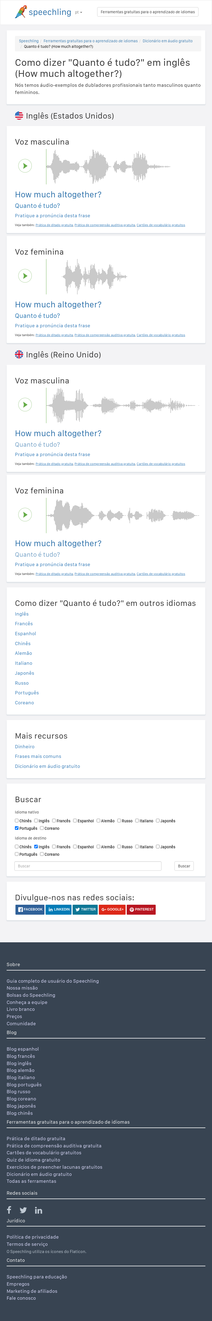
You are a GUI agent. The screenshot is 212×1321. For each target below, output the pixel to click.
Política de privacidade (33, 1237)
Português (27, 692)
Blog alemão (21, 1070)
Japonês (24, 673)
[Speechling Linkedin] (42, 1211)
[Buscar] (87, 866)
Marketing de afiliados (32, 1291)
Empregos (18, 1284)
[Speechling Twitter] (26, 1211)
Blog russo (18, 1091)
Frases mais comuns (38, 756)
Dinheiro (25, 746)
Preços (14, 1016)
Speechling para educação (37, 1277)
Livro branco (21, 1009)
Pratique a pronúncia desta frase (52, 215)
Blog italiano (21, 1077)
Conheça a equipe (27, 1002)
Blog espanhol (23, 1049)
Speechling (29, 41)
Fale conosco (21, 1298)
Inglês (22, 614)
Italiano (23, 663)
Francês (24, 623)
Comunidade (21, 1023)
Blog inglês (19, 1063)
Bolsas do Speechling (31, 995)
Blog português (24, 1084)
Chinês (23, 643)
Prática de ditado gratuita (36, 1138)
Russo (22, 683)
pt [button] (78, 12)
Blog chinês (20, 1113)
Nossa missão (22, 988)
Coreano (24, 702)
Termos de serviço (27, 1244)
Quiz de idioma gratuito (33, 1160)
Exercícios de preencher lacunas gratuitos (54, 1167)
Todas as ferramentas (31, 1181)
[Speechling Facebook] (12, 1211)
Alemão (23, 653)
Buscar (184, 866)
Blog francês (21, 1056)
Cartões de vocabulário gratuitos (44, 1152)
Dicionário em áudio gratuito (168, 41)
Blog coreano (21, 1099)
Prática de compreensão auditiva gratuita (54, 1146)
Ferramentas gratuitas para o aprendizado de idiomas (148, 12)
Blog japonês (21, 1106)
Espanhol (25, 633)
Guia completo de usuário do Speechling (53, 981)
